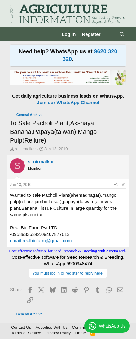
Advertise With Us (52, 327)
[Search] (122, 34)
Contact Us (21, 327)
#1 (124, 185)
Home (80, 333)
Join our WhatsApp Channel (68, 102)
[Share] (116, 184)
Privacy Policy (58, 333)
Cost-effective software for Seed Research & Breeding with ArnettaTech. (68, 251)
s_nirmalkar (25, 149)
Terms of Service (26, 333)
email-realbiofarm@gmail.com (41, 240)
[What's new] (109, 34)
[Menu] (15, 34)
